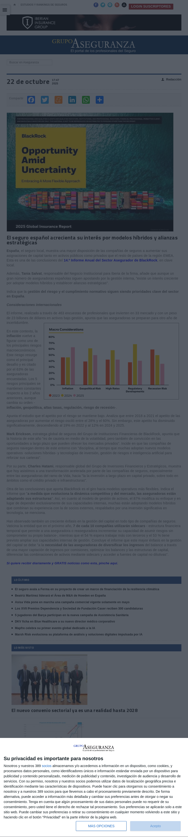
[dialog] (94, 787)
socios (47, 766)
